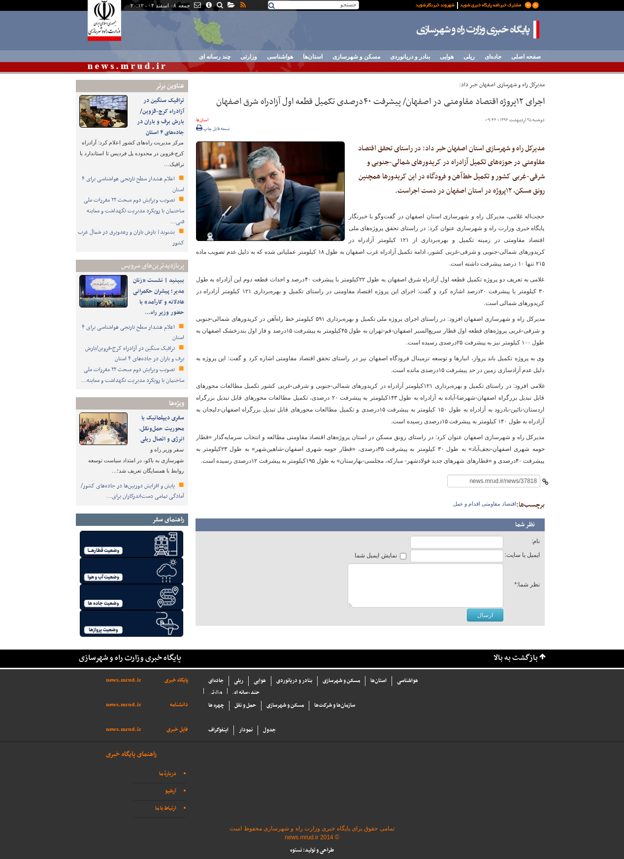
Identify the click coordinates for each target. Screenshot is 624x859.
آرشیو (170, 791)
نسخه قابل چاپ (213, 129)
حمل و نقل (245, 705)
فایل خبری (177, 729)
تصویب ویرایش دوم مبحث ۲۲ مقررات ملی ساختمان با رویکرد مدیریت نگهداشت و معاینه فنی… (134, 210)
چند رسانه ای (214, 56)
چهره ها (216, 705)
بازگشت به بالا (515, 658)
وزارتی (248, 56)
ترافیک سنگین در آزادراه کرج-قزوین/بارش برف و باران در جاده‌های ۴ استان (160, 116)
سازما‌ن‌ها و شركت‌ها (334, 705)
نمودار (246, 730)
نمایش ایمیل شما (376, 555)
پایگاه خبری (176, 680)
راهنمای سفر (168, 519)
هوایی (447, 56)
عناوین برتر (170, 86)
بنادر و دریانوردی (410, 56)
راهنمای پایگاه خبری (131, 754)
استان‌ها (313, 56)
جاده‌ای (493, 56)
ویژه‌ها (176, 403)
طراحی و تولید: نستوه (312, 850)
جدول (269, 730)
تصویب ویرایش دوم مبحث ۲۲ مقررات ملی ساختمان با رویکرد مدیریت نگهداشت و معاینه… (132, 375)
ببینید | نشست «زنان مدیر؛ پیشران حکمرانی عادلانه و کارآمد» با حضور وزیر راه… (158, 296)
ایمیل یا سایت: (522, 554)
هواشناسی (280, 56)
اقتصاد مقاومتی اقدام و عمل (484, 504)
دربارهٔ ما (167, 774)
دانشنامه (179, 705)
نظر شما (525, 524)
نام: (535, 541)
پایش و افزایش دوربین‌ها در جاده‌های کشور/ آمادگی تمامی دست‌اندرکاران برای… (132, 491)
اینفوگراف (218, 730)
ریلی (469, 56)
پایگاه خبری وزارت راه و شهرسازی (478, 29)
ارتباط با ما (165, 808)
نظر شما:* (527, 584)
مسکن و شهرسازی (356, 56)
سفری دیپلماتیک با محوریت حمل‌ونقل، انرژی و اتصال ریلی (161, 428)
